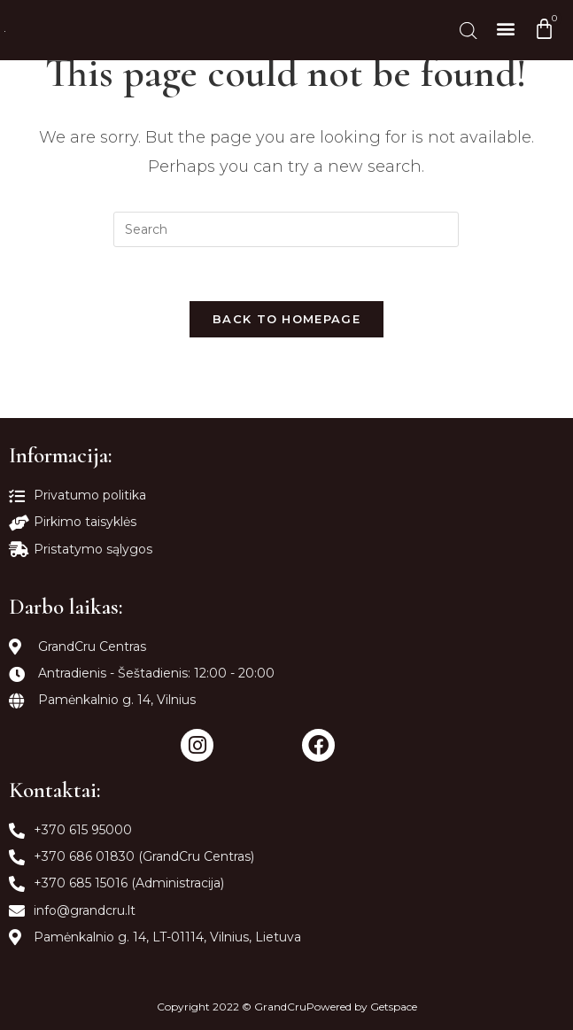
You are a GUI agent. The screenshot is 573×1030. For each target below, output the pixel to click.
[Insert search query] (286, 229)
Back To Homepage (286, 319)
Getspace (393, 1006)
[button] (505, 28)
